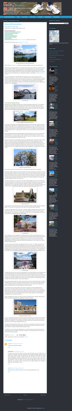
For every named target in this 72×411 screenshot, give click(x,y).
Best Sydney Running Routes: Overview (12, 31)
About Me (40, 17)
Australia (26, 336)
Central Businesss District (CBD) (11, 33)
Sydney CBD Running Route (56, 191)
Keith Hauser (11, 368)
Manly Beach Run (8, 38)
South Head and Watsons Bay (10, 35)
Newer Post (7, 395)
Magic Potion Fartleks (53, 53)
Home (18, 17)
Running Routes (13, 5)
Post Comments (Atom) (28, 399)
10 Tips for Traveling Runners (55, 59)
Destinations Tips (14, 65)
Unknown (10, 343)
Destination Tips (52, 57)
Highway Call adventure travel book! (56, 51)
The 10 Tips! (24, 17)
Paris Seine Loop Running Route (56, 158)
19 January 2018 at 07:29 (17, 343)
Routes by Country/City (9, 17)
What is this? (32, 17)
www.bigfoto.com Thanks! (23, 42)
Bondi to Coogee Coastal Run (10, 37)
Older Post (43, 395)
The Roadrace (48, 17)
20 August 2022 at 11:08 (18, 351)
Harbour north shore (8, 34)
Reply (9, 347)
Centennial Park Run (8, 39)
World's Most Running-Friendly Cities (56, 55)
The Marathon (56, 17)
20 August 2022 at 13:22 (19, 368)
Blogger (42, 408)
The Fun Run (51, 61)
